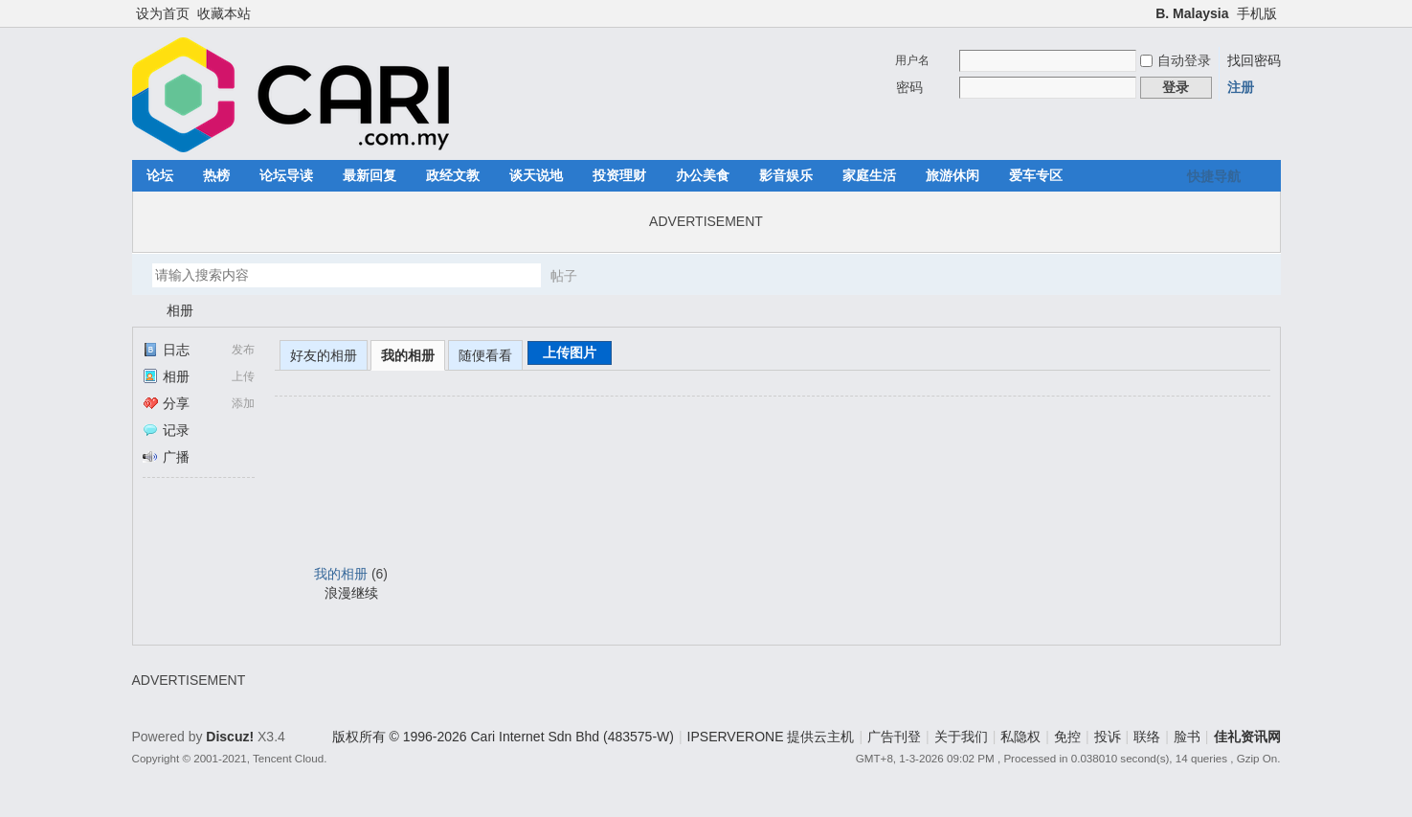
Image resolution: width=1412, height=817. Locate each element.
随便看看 (485, 355)
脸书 (1187, 736)
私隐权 (1020, 736)
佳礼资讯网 (139, 311)
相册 (180, 310)
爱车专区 (1036, 175)
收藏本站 (224, 13)
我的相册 (408, 355)
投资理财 (619, 175)
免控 (1067, 736)
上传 (243, 376)
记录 (166, 430)
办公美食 (702, 175)
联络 (1146, 736)
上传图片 (569, 352)
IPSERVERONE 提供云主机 (771, 736)
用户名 (912, 60)
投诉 (1107, 736)
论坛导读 (286, 175)
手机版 (1257, 13)
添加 (243, 403)
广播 (166, 457)
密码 (909, 87)
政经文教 (453, 175)
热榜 (216, 175)
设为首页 (163, 13)
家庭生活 (869, 175)
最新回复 (369, 175)
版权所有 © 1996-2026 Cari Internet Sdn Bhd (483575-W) (503, 736)
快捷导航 (1214, 176)
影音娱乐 (786, 175)
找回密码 (1254, 60)
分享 (166, 403)
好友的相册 (323, 355)
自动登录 (1175, 60)
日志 (166, 349)
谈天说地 (536, 175)
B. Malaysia (1191, 13)
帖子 (563, 276)
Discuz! (230, 736)
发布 (243, 349)
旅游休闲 (952, 175)
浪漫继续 (351, 593)
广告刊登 (894, 736)
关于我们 (961, 736)
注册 (1240, 87)
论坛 (159, 175)
